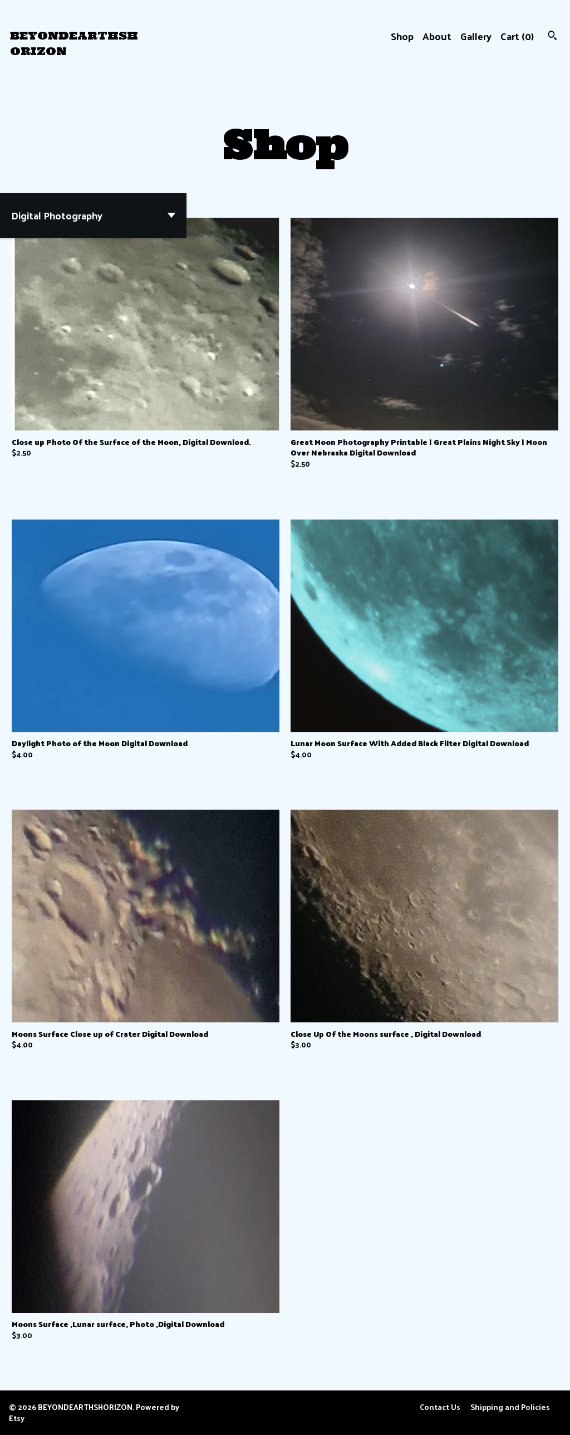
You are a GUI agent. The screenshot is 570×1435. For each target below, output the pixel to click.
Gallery (476, 36)
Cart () (517, 36)
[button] (93, 215)
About (436, 36)
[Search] (552, 36)
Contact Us (440, 1407)
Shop (402, 36)
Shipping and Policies (510, 1407)
